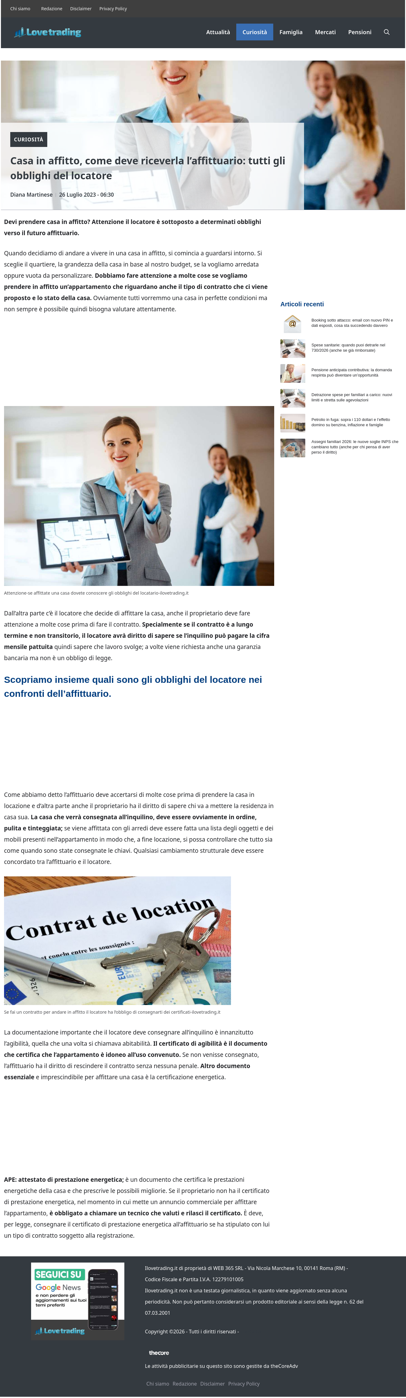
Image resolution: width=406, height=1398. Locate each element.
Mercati (325, 32)
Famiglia (291, 32)
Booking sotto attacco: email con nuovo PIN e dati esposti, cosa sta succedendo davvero (352, 323)
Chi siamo (20, 8)
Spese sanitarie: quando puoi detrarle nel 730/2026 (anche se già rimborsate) (348, 348)
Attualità (218, 32)
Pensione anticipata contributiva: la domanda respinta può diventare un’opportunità (351, 372)
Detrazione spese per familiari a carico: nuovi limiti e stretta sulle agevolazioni (351, 397)
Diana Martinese (31, 194)
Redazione (51, 8)
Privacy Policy (113, 8)
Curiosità (254, 32)
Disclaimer (81, 8)
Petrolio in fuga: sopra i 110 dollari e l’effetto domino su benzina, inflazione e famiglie (350, 422)
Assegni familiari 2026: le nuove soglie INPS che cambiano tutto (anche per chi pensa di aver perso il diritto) (355, 447)
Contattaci (252, 1331)
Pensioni (359, 32)
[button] (387, 32)
